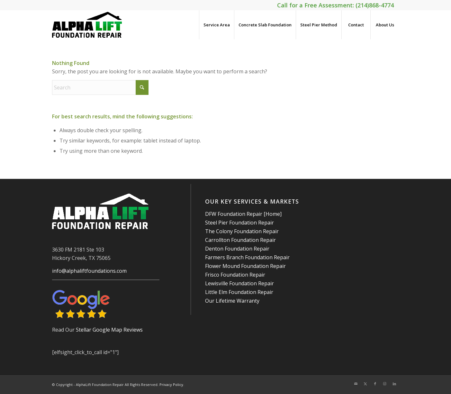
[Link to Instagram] (385, 384)
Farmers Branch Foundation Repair (247, 257)
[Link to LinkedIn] (394, 384)
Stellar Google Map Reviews (109, 329)
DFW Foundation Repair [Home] (243, 213)
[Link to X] (365, 384)
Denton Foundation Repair (237, 248)
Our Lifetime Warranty (232, 300)
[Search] (100, 87)
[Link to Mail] (356, 384)
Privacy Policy (171, 384)
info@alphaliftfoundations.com (89, 270)
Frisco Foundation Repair (235, 274)
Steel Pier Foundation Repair (239, 222)
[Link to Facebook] (375, 384)
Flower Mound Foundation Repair (245, 266)
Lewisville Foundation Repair (239, 283)
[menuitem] (216, 24)
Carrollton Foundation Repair (240, 239)
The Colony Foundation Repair (242, 231)
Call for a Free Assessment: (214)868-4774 (335, 5)
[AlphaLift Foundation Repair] (87, 24)
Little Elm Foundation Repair (239, 292)
